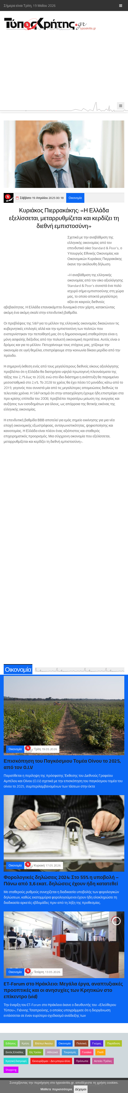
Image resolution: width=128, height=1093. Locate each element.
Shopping (11, 1070)
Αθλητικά (52, 1052)
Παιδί (100, 1052)
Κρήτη (25, 1043)
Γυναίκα (86, 1052)
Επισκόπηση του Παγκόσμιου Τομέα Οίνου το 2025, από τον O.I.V (62, 764)
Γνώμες (96, 1043)
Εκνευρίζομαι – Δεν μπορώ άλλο (51, 1061)
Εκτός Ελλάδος (15, 1052)
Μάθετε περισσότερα (56, 1089)
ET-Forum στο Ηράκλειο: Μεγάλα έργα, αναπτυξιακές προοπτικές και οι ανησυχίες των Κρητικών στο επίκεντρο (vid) (63, 990)
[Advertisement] (64, 66)
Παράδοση (113, 1043)
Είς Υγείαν (35, 1052)
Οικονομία (75, 197)
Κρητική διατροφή (16, 1061)
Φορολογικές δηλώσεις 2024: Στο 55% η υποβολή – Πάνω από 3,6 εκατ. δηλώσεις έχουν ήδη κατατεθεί (61, 880)
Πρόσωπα (82, 1061)
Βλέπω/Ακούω (44, 1043)
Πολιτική (81, 1043)
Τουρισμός (70, 1052)
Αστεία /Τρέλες (103, 1061)
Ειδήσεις (11, 1043)
